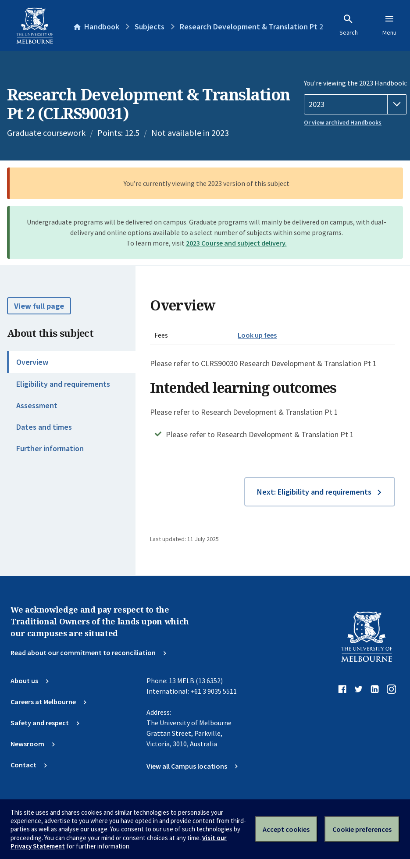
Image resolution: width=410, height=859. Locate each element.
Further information (50, 448)
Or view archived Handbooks (342, 122)
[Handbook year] (355, 104)
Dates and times (44, 427)
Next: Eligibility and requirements (314, 492)
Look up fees (257, 335)
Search (348, 25)
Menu (389, 25)
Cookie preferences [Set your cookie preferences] (362, 829)
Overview (32, 362)
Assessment (36, 405)
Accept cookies (286, 829)
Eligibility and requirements (63, 384)
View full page (39, 306)
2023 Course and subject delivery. (236, 243)
